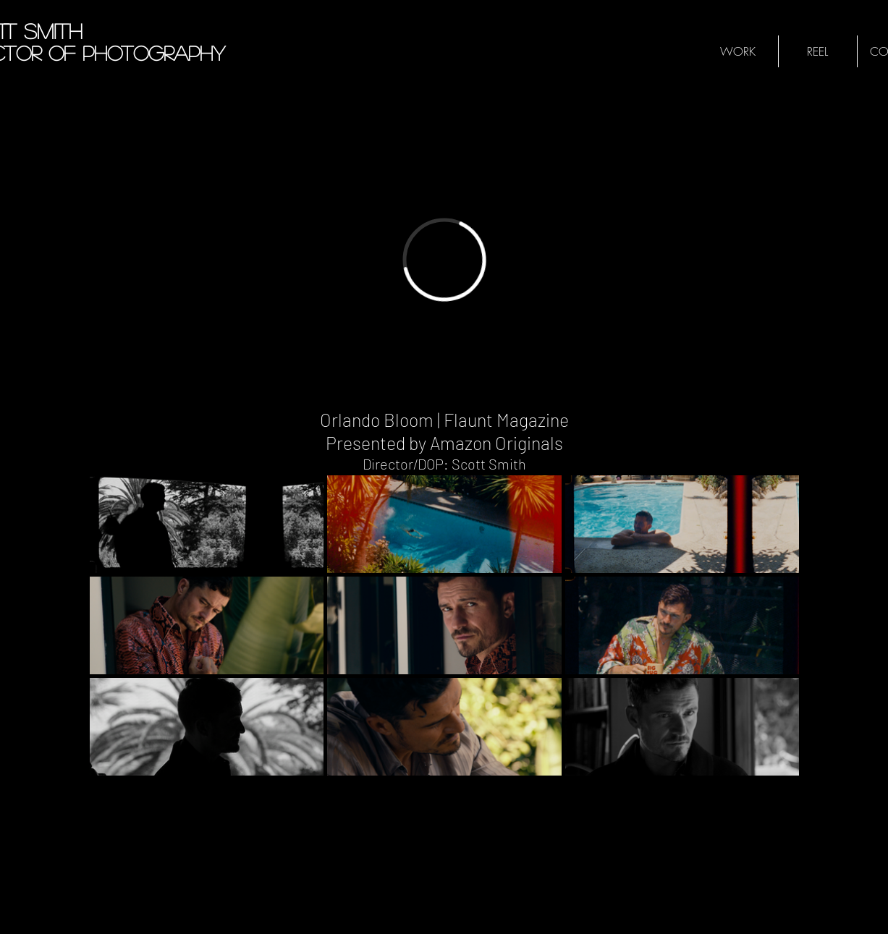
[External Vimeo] (444, 259)
